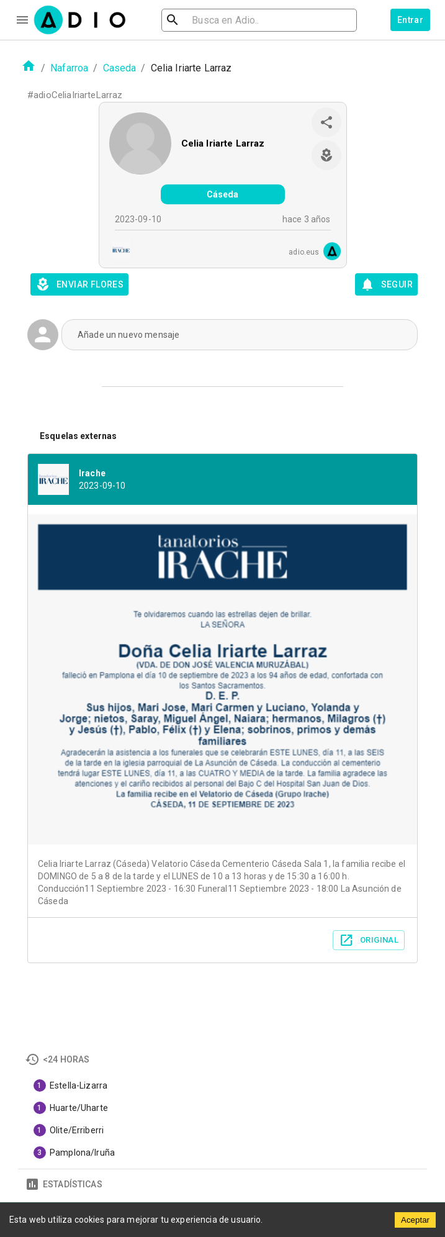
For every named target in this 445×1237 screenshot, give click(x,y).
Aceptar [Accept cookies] (415, 1220)
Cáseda (223, 194)
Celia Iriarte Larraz (223, 143)
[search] (213, 20)
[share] (326, 122)
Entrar (410, 20)
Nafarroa (69, 68)
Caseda (120, 68)
